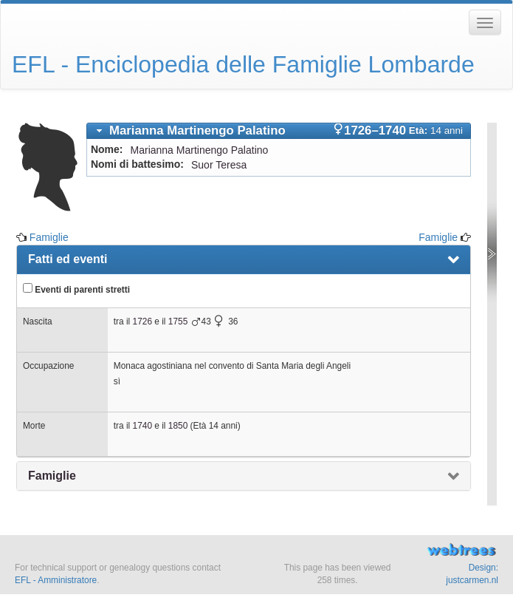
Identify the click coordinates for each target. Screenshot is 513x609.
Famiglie (49, 237)
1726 (142, 321)
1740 (142, 426)
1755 (177, 321)
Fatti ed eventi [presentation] (68, 259)
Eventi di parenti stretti (76, 289)
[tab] (278, 131)
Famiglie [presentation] (52, 475)
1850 (177, 426)
